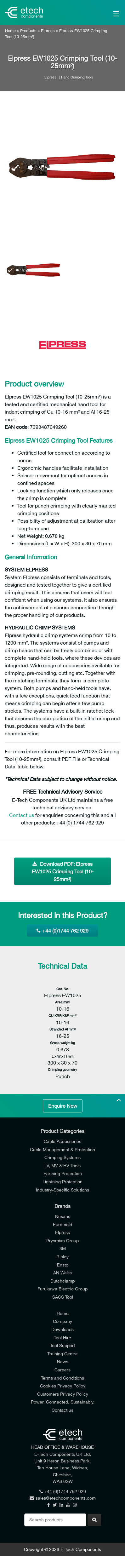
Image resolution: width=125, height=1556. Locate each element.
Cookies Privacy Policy (62, 1385)
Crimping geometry (62, 1069)
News (62, 1361)
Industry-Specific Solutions (62, 1189)
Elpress (48, 30)
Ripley (62, 1256)
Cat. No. (62, 989)
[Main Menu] (108, 12)
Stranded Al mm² (62, 1029)
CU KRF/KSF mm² (62, 1015)
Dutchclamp (62, 1280)
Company (62, 1321)
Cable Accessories (62, 1141)
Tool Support (62, 1345)
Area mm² (62, 1002)
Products (28, 30)
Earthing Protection (62, 1173)
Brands (62, 1206)
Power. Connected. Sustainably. (62, 1401)
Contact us (21, 815)
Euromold (62, 1224)
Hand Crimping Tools (77, 77)
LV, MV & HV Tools (62, 1165)
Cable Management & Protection (62, 1149)
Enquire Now (62, 1106)
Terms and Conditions (62, 1378)
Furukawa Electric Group (62, 1288)
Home (10, 30)
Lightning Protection (62, 1181)
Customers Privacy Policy (62, 1394)
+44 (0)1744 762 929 (62, 930)
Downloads (62, 1329)
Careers (62, 1369)
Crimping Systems (62, 1157)
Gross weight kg (62, 1043)
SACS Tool (62, 1297)
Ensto (62, 1264)
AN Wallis (62, 1272)
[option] (62, 168)
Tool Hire (62, 1337)
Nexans (62, 1216)
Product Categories (62, 1131)
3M (63, 1248)
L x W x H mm (62, 1056)
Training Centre (62, 1353)
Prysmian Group (62, 1240)
